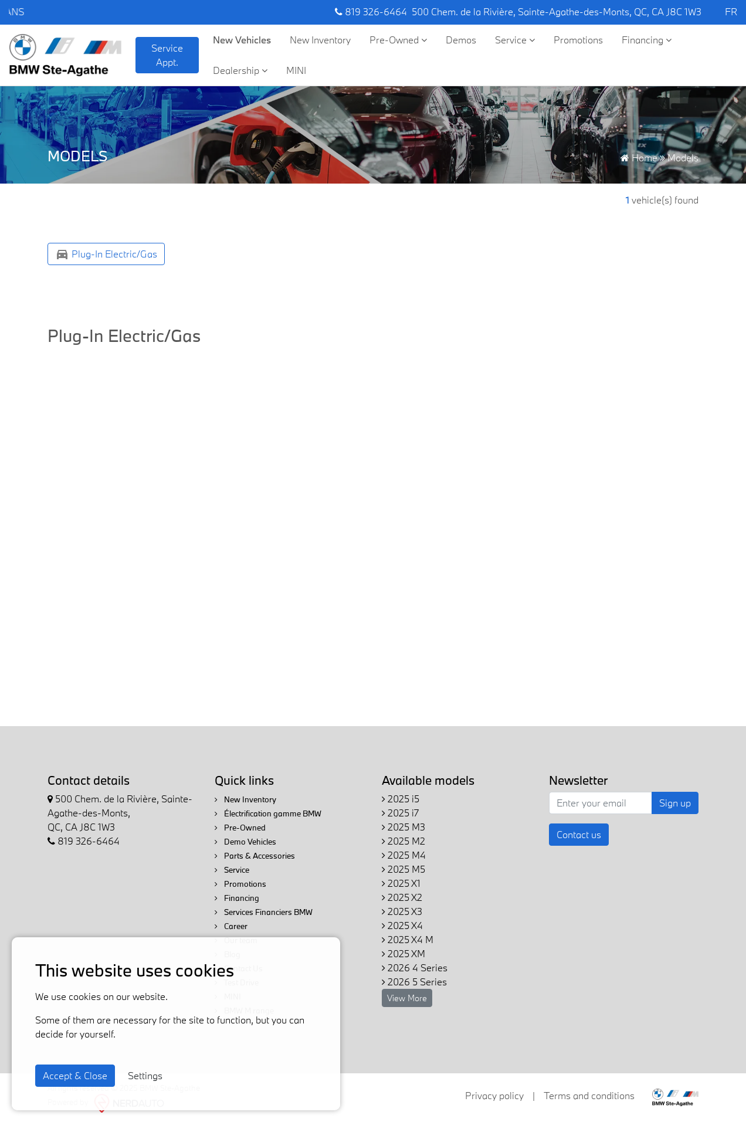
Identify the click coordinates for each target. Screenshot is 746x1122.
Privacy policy (494, 1095)
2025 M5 (403, 869)
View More (407, 998)
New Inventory (320, 39)
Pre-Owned (398, 39)
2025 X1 (401, 883)
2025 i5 (400, 798)
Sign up (675, 802)
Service (515, 39)
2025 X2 (402, 897)
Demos (461, 39)
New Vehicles (242, 39)
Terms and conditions (589, 1095)
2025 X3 (402, 911)
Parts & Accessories (255, 855)
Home (638, 157)
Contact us (579, 834)
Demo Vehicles (245, 841)
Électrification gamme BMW (268, 813)
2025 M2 (403, 841)
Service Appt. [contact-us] (167, 55)
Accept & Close (75, 1075)
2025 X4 (402, 925)
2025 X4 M (407, 939)
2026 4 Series (414, 967)
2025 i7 (400, 812)
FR (731, 11)
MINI (296, 70)
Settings (145, 1075)
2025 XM (403, 953)
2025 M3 (403, 827)
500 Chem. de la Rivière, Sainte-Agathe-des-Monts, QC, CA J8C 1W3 (556, 11)
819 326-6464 (371, 11)
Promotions (578, 39)
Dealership (240, 70)
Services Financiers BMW (264, 912)
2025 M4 (404, 855)
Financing (647, 39)
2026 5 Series (414, 981)
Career (231, 926)
